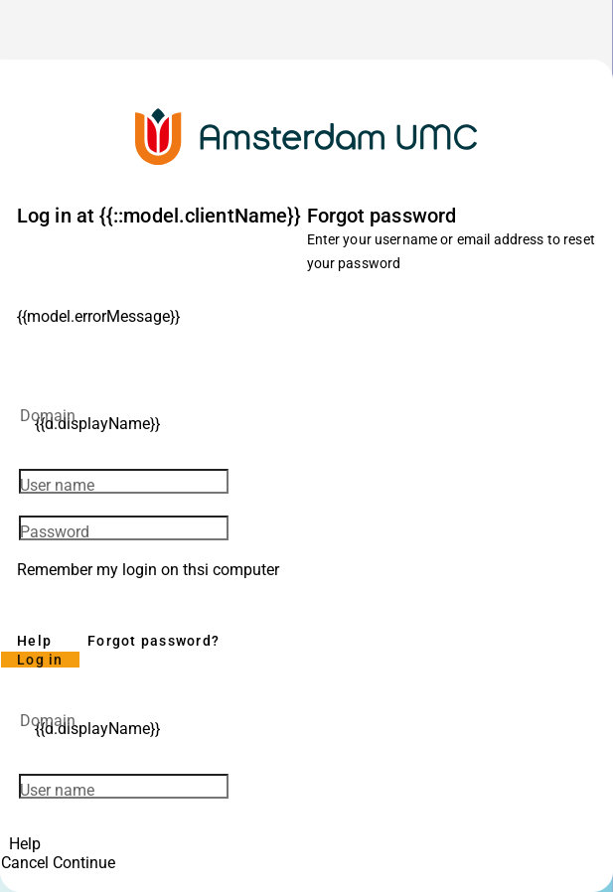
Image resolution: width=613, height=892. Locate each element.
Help (34, 641)
